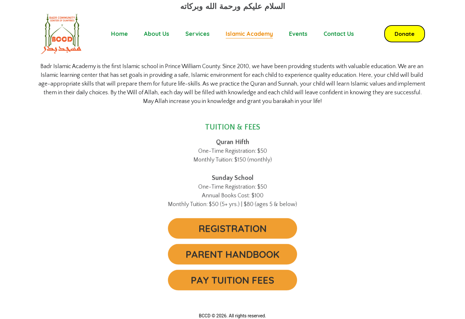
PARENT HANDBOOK (232, 257)
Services (197, 33)
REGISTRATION (233, 231)
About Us (156, 33)
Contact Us (339, 33)
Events (298, 33)
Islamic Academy (249, 33)
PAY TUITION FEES (232, 282)
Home (119, 33)
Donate (405, 33)
